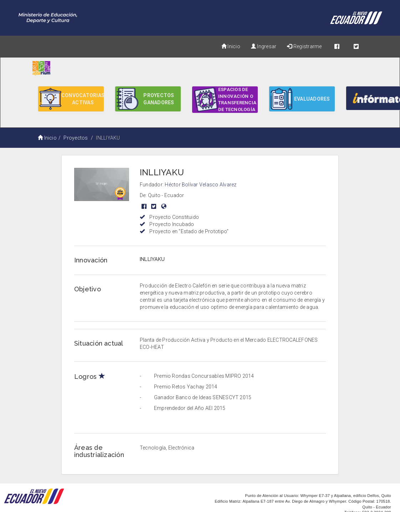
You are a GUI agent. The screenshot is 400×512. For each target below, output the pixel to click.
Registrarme (304, 46)
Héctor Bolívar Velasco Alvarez (200, 184)
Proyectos (75, 138)
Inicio (230, 46)
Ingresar (263, 46)
